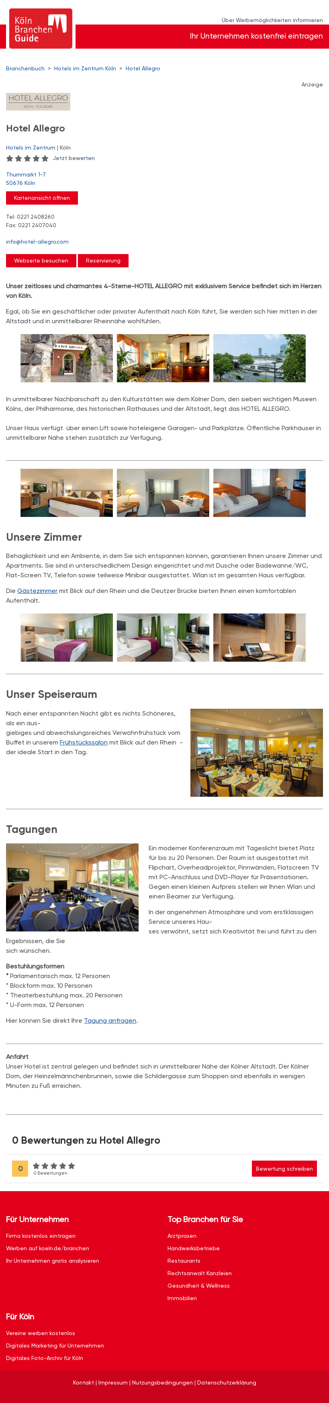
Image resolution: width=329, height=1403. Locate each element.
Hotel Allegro (143, 68)
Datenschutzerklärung (226, 1382)
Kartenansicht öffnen (42, 198)
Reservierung (103, 260)
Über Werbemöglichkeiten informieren (272, 20)
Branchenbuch (25, 68)
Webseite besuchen (41, 260)
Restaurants (184, 1260)
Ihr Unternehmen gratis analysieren (52, 1260)
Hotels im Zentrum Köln (85, 68)
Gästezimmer (37, 591)
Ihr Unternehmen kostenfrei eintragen (256, 36)
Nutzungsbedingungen (162, 1382)
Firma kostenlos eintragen (41, 1236)
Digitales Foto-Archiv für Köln (44, 1358)
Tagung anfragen (110, 1020)
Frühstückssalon (84, 742)
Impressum (113, 1382)
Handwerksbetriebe (194, 1248)
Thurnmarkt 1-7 (160, 179)
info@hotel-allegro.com (37, 241)
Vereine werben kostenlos (40, 1333)
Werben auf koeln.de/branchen (47, 1248)
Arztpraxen (182, 1236)
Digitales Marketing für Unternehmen (55, 1345)
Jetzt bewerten (74, 158)
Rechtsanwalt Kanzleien (200, 1273)
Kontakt (83, 1382)
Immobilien (182, 1298)
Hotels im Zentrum (30, 147)
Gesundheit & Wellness (199, 1285)
